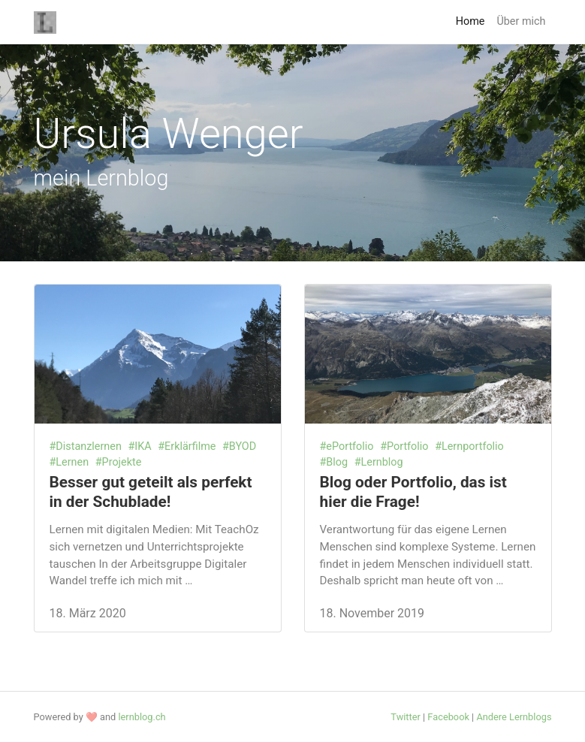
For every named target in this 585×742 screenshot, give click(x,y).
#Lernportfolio (469, 446)
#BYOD (239, 446)
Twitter (406, 716)
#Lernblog (378, 462)
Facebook (448, 716)
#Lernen (69, 462)
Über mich (520, 21)
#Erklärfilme (187, 446)
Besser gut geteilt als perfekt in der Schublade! (151, 492)
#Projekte (118, 462)
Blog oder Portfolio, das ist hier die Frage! (413, 492)
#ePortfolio (347, 446)
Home (470, 21)
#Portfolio (404, 446)
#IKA (139, 446)
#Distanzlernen (86, 446)
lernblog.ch (141, 716)
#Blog (334, 462)
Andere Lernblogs (513, 716)
